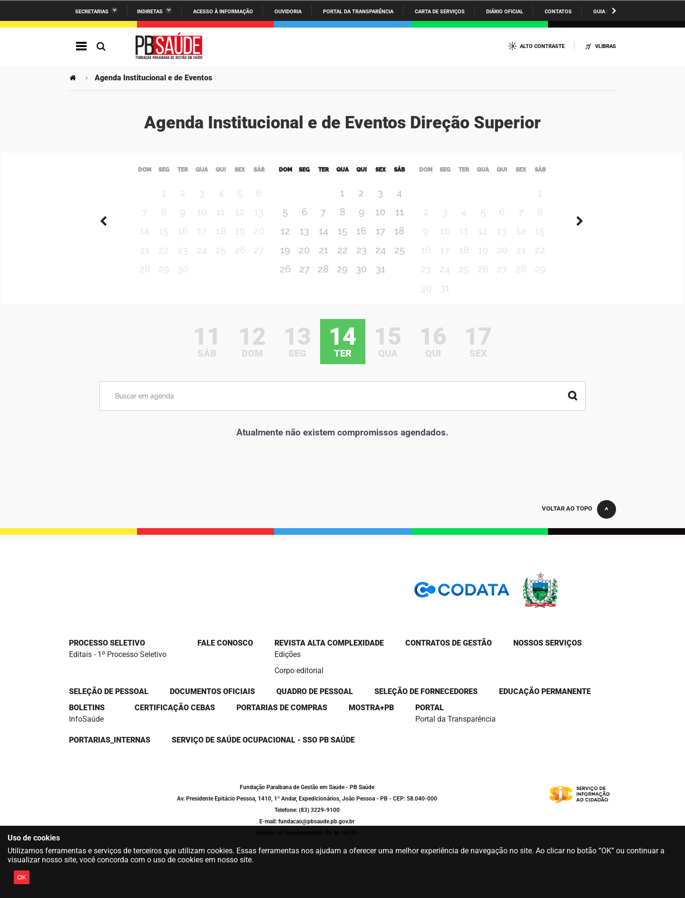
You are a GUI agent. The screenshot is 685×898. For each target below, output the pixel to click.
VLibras (605, 46)
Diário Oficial (504, 12)
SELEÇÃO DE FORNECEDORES (426, 691)
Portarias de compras (281, 707)
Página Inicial (73, 77)
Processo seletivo (107, 642)
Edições (287, 654)
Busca (101, 46)
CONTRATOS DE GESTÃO (448, 642)
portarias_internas (109, 739)
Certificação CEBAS (175, 707)
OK (21, 877)
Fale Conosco (225, 642)
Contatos (558, 12)
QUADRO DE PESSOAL (314, 691)
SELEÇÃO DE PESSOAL (108, 691)
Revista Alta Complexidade (329, 642)
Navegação (81, 46)
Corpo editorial (298, 670)
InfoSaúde (86, 719)
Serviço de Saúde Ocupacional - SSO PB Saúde (263, 739)
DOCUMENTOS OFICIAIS (212, 691)
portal (429, 707)
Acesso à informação (223, 12)
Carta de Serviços (440, 12)
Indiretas (150, 12)
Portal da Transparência (358, 12)
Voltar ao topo (567, 508)
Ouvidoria (288, 12)
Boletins (87, 707)
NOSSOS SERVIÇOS (547, 642)
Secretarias (91, 12)
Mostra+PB (371, 707)
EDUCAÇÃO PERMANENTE (545, 691)
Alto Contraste (542, 46)
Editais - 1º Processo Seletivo (117, 654)
